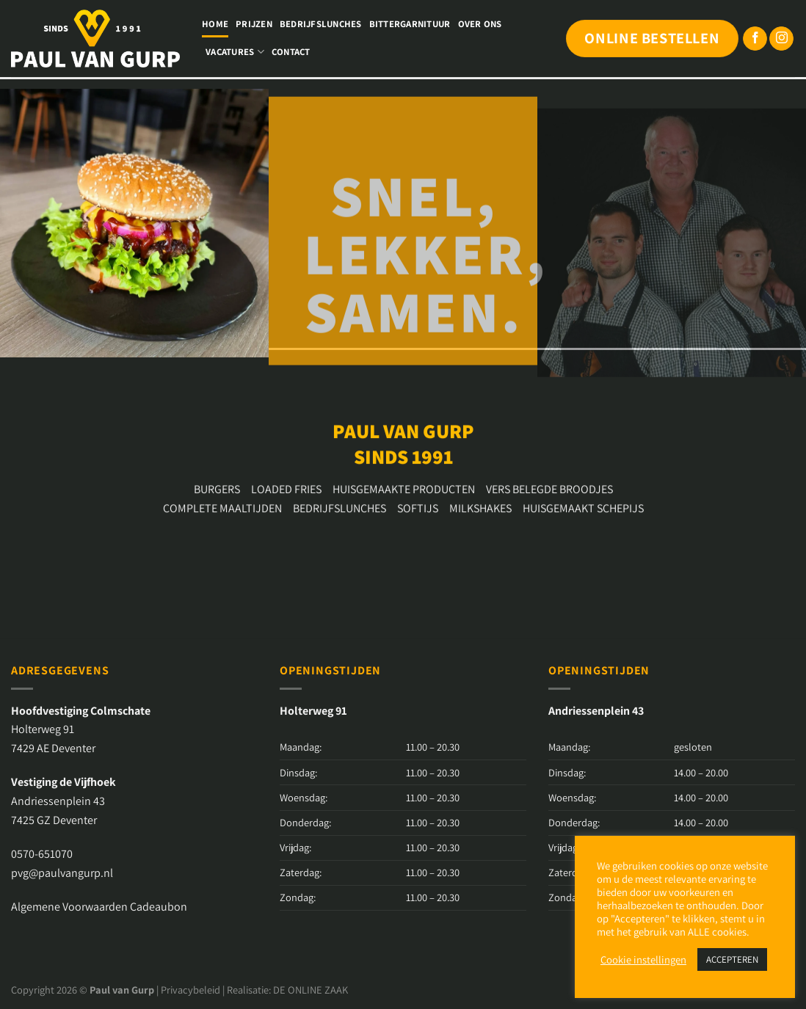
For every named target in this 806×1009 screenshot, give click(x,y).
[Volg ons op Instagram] (781, 38)
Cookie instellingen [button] (643, 959)
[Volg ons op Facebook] (755, 38)
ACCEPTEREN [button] (732, 959)
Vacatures (235, 52)
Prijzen (254, 24)
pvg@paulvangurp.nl (62, 873)
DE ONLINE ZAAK (310, 990)
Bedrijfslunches (321, 24)
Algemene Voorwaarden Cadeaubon (99, 906)
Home (215, 24)
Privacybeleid (190, 990)
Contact (291, 51)
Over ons (480, 24)
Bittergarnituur (410, 24)
